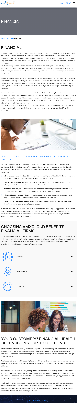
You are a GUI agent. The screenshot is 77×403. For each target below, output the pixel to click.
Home (3, 38)
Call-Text (65, 3)
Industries (10, 38)
